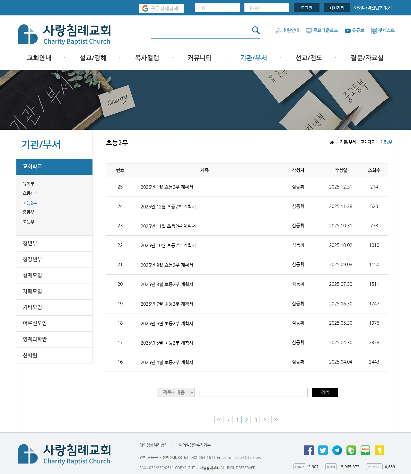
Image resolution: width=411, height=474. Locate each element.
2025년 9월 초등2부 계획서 (167, 265)
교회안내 (39, 58)
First (218, 419)
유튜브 (354, 30)
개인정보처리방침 (153, 445)
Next (265, 419)
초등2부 (30, 202)
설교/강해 (93, 58)
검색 (325, 392)
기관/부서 (253, 58)
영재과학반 (35, 339)
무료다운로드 (322, 30)
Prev (228, 419)
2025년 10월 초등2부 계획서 (168, 245)
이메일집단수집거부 (195, 445)
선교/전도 (308, 58)
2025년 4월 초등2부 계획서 (167, 362)
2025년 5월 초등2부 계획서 (167, 342)
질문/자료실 (367, 58)
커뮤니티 (200, 58)
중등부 (28, 212)
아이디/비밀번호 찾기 (373, 7)
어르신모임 (35, 323)
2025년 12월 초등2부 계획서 (168, 206)
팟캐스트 (383, 30)
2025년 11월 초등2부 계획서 (168, 226)
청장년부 (32, 259)
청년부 (30, 243)
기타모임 (32, 307)
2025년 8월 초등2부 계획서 (167, 284)
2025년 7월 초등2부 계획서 (167, 303)
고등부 (28, 221)
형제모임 (32, 275)
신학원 (30, 355)
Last (275, 419)
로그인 (306, 7)
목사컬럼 (147, 58)
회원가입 (337, 7)
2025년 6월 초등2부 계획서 (167, 323)
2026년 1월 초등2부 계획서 (167, 186)
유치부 (28, 183)
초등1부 (30, 193)
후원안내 (287, 30)
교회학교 (32, 166)
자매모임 (32, 291)
